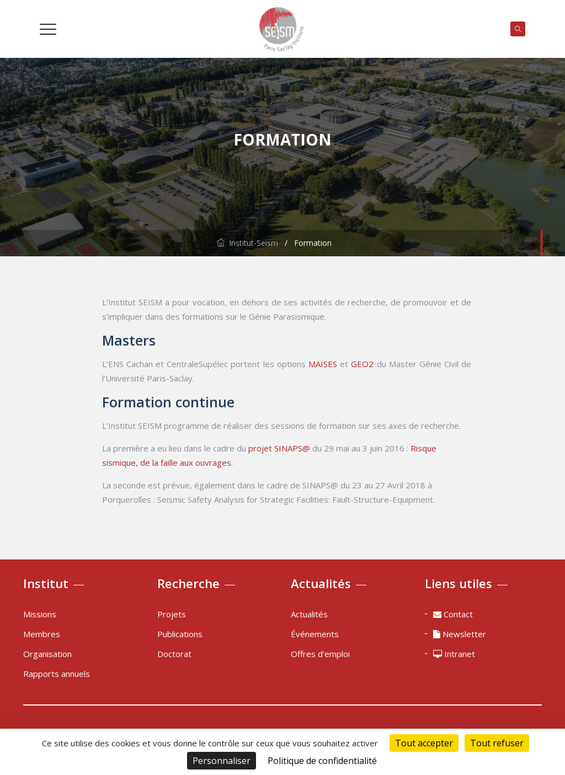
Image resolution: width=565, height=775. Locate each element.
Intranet (454, 653)
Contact (453, 614)
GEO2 (362, 363)
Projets (171, 614)
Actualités (309, 614)
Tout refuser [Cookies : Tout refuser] (497, 743)
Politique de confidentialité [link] (322, 761)
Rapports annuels (56, 673)
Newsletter (459, 633)
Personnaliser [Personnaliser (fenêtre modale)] (221, 761)
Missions (39, 614)
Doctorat (174, 653)
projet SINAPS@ (279, 448)
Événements (315, 633)
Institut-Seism (247, 243)
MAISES (322, 363)
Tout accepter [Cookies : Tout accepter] (424, 743)
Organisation (47, 653)
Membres (41, 633)
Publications (179, 633)
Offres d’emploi (320, 653)
